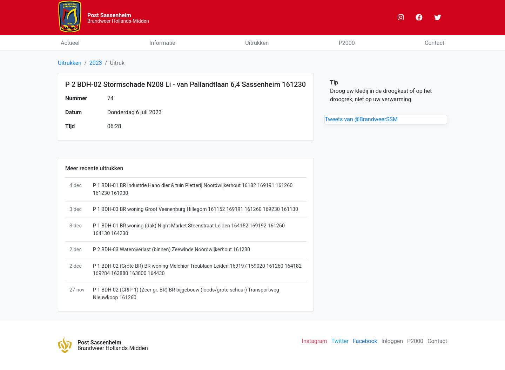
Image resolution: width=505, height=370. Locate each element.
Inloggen (392, 341)
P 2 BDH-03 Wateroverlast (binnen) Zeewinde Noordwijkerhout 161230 (171, 250)
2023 (95, 63)
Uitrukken (257, 43)
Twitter (340, 341)
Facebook (365, 341)
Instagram (314, 341)
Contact (434, 43)
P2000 (347, 43)
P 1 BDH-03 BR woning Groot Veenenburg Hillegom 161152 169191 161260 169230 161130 (195, 209)
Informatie (162, 43)
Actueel (70, 43)
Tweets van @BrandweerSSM (361, 119)
